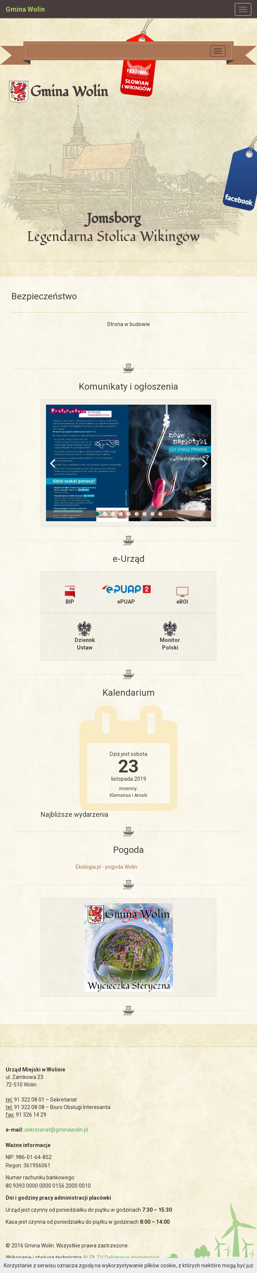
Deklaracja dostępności (132, 1258)
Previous (57, 462)
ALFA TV (92, 1258)
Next (199, 462)
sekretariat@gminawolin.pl (56, 1130)
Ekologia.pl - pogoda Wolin (106, 867)
